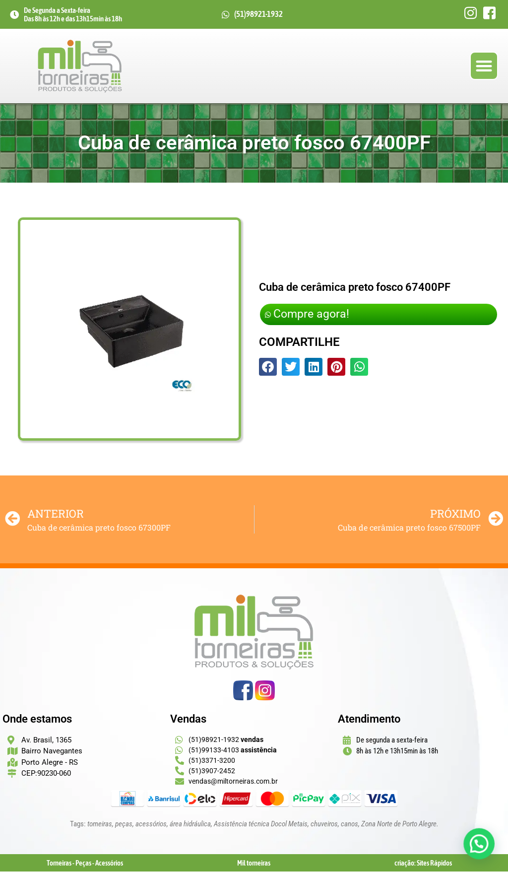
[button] (484, 67)
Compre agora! (309, 316)
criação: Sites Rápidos (423, 864)
